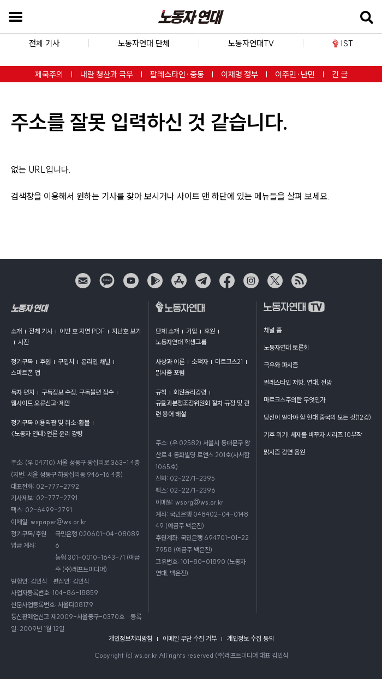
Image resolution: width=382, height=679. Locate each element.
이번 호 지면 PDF (82, 331)
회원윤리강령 (190, 392)
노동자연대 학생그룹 (181, 342)
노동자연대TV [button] (251, 43)
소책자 (200, 361)
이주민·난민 (295, 74)
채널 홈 (273, 330)
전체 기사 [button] (44, 43)
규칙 (161, 392)
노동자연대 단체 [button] (144, 43)
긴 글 (340, 74)
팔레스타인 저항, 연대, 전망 (298, 382)
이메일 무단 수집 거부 (190, 638)
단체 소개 (167, 331)
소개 (16, 331)
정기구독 (22, 361)
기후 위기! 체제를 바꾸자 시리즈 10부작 (313, 435)
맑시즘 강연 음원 (284, 452)
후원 (45, 361)
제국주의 (49, 74)
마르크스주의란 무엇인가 (294, 400)
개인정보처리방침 (130, 638)
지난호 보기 (126, 331)
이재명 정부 (239, 74)
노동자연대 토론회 (286, 347)
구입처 (66, 361)
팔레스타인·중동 (177, 74)
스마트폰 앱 (25, 372)
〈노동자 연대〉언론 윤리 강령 (46, 433)
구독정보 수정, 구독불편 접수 (77, 392)
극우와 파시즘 (281, 365)
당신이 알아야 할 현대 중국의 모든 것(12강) (317, 417)
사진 (23, 342)
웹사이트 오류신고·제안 (40, 403)
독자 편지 (22, 392)
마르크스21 (229, 361)
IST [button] (342, 43)
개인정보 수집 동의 (250, 638)
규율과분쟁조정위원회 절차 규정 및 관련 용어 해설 (202, 408)
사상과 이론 (170, 361)
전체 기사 (40, 331)
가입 (191, 331)
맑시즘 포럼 (170, 372)
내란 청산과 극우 (106, 74)
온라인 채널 (95, 361)
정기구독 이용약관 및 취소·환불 (50, 423)
